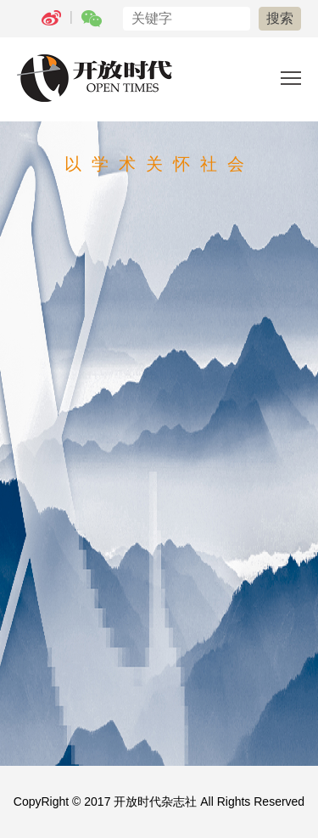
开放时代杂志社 (155, 801)
